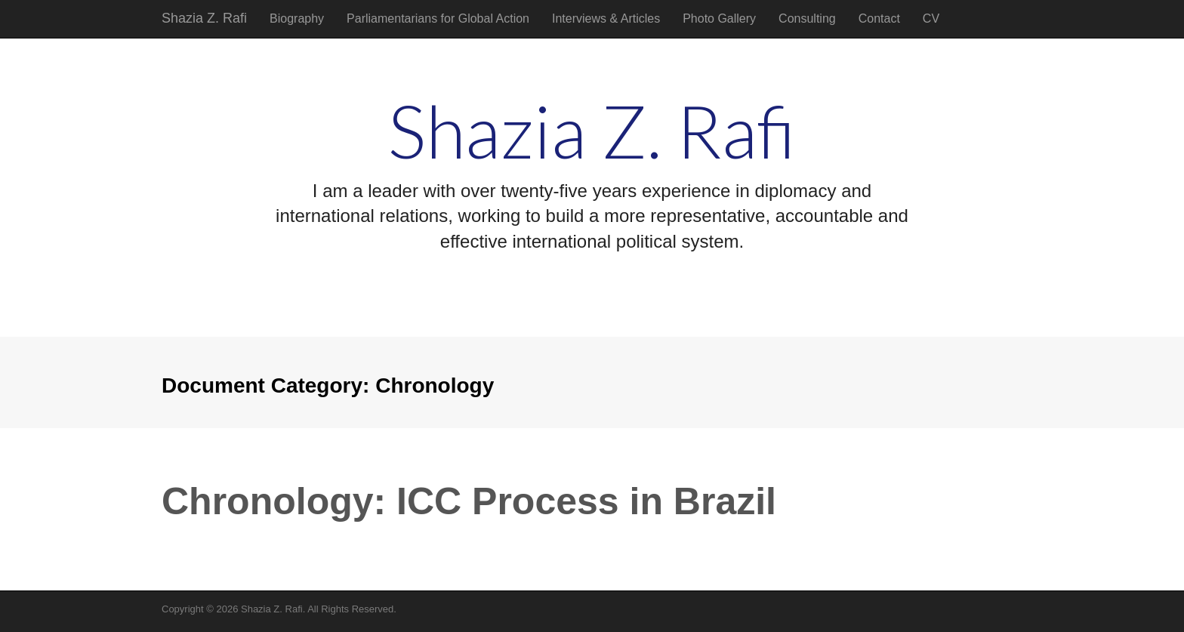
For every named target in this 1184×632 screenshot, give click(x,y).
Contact (879, 18)
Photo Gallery (719, 18)
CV (931, 18)
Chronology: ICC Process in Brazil (469, 501)
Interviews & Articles (606, 18)
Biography (297, 18)
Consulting (807, 18)
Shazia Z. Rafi (204, 18)
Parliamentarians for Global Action (438, 18)
